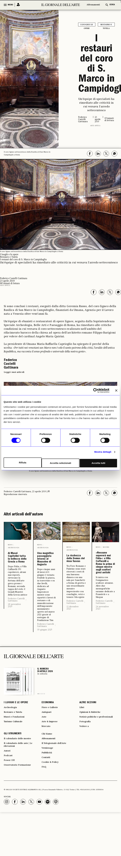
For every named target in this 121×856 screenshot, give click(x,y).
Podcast (9, 797)
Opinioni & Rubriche (92, 741)
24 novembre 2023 (102, 655)
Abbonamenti (93, 5)
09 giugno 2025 (44, 651)
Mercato (47, 758)
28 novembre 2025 (14, 629)
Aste (44, 747)
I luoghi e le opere (86, 25)
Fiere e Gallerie (51, 735)
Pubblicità (48, 793)
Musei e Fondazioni (15, 747)
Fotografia (85, 756)
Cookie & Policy (51, 804)
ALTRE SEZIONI (87, 730)
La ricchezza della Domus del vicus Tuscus (75, 569)
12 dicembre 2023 (72, 629)
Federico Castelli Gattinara (16, 623)
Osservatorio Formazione (19, 808)
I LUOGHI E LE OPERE (16, 730)
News (10, 545)
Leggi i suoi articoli (14, 372)
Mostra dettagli (102, 452)
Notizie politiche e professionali (90, 749)
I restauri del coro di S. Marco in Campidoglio (96, 64)
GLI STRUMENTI (12, 770)
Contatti (47, 799)
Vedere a (84, 762)
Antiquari (47, 741)
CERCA (112, 5)
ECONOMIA (48, 730)
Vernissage (48, 787)
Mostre (106, 547)
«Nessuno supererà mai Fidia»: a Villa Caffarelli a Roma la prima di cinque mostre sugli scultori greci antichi (105, 587)
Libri (82, 735)
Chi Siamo (48, 770)
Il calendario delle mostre (20, 776)
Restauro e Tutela (106, 25)
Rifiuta (22, 462)
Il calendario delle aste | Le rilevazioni (20, 784)
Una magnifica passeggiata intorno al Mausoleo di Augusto (47, 569)
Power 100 (10, 802)
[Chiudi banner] (116, 391)
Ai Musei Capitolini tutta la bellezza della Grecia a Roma (17, 569)
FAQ (44, 810)
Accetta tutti (99, 462)
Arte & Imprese (51, 752)
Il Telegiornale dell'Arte (56, 782)
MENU (10, 5)
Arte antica (95, 125)
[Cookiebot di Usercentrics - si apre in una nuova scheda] (95, 391)
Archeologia (13, 547)
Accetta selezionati (60, 462)
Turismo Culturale (15, 752)
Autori (8, 791)
